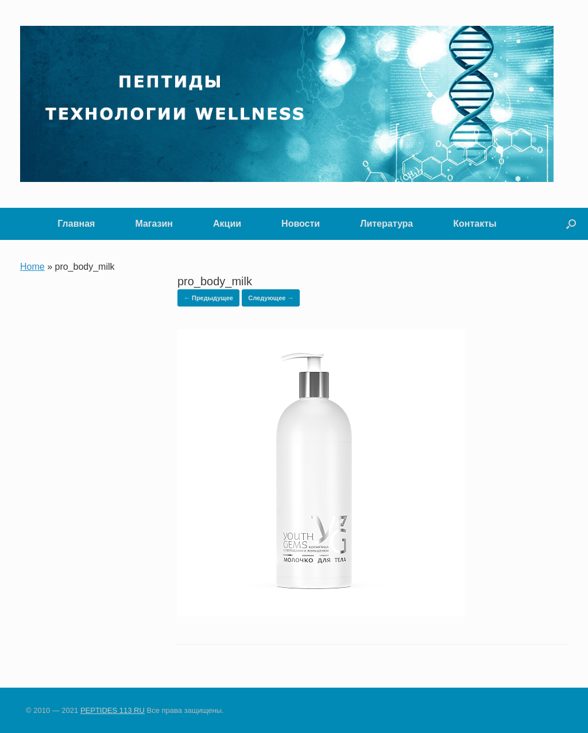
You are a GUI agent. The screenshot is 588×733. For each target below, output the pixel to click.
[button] (571, 224)
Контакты (474, 223)
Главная (76, 223)
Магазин (154, 223)
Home (32, 267)
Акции (227, 223)
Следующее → (270, 297)
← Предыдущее (208, 297)
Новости (300, 223)
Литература (386, 223)
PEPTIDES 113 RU (112, 710)
